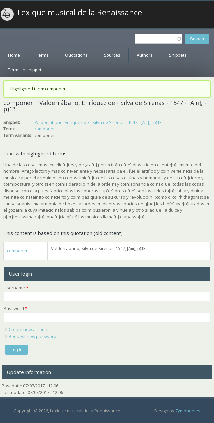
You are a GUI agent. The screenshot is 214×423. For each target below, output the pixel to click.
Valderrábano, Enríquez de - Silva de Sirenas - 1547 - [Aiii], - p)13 (98, 122)
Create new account (29, 329)
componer (45, 129)
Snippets (178, 55)
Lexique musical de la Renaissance (79, 12)
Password (15, 308)
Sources (112, 55)
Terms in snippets (26, 70)
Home (14, 55)
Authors (145, 55)
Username (16, 288)
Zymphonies (187, 411)
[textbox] (158, 39)
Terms (42, 55)
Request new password (32, 336)
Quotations (76, 55)
